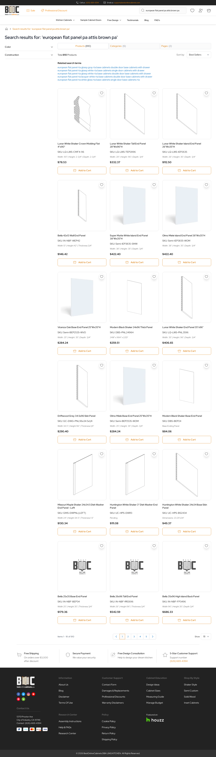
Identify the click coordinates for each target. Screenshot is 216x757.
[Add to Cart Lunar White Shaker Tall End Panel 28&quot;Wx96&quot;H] (134, 170)
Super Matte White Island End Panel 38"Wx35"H (129, 237)
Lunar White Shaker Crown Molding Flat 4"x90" (79, 145)
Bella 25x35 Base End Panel (72, 596)
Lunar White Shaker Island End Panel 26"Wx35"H (181, 145)
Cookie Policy (109, 721)
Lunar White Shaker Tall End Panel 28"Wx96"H (128, 145)
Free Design (112, 20)
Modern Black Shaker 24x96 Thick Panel (131, 327)
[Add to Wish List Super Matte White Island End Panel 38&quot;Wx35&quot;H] (154, 185)
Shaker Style (190, 684)
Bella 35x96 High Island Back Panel (180, 596)
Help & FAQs (65, 727)
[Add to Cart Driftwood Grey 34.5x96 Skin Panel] (82, 439)
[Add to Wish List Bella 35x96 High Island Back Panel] (206, 546)
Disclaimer (64, 696)
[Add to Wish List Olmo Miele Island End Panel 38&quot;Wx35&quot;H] (206, 185)
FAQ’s (157, 20)
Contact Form (109, 684)
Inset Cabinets (191, 702)
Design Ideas (152, 684)
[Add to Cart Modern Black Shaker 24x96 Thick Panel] (134, 351)
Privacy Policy (109, 727)
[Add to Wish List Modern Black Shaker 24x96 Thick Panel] (154, 277)
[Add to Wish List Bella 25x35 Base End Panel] (102, 546)
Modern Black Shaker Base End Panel (182, 415)
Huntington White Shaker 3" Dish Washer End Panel (134, 506)
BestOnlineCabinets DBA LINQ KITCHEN (102, 753)
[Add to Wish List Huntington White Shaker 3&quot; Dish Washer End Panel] (154, 454)
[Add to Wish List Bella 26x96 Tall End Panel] (154, 546)
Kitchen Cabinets (64, 20)
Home (6, 28)
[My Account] (200, 10)
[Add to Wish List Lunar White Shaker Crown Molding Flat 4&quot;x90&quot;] (102, 93)
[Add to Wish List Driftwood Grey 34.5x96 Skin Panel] (102, 365)
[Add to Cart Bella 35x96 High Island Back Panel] (186, 620)
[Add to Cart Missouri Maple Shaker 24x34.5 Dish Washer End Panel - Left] (82, 531)
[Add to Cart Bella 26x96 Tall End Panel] (134, 620)
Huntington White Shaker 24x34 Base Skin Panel (184, 506)
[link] (116, 636)
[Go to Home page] (12, 10)
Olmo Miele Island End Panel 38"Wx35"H (183, 235)
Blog (146, 20)
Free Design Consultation (131, 653)
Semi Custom (191, 690)
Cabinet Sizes (153, 690)
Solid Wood (189, 696)
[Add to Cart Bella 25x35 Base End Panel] (82, 620)
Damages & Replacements (115, 690)
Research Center (67, 733)
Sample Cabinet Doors (90, 20)
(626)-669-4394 (33, 723)
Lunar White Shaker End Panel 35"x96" (182, 327)
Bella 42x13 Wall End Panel (71, 235)
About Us (63, 684)
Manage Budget (154, 702)
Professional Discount (54, 10)
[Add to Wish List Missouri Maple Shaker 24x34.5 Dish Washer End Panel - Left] (102, 454)
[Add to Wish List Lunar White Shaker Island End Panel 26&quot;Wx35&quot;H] (206, 93)
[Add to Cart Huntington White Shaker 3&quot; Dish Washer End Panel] (134, 531)
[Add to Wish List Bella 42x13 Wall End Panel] (102, 185)
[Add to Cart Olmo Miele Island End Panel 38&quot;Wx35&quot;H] (186, 262)
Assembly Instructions (70, 721)
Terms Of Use (66, 702)
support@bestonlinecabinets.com (127, 2)
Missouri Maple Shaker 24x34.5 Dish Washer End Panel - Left (81, 506)
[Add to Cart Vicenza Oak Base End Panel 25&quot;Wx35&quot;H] (82, 351)
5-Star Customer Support (183, 653)
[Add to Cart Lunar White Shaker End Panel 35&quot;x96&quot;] (186, 351)
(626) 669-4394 (92, 2)
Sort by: (194, 55)
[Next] (152, 636)
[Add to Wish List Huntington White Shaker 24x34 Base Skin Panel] (206, 454)
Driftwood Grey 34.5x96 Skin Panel (76, 415)
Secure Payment (81, 653)
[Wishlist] (192, 10)
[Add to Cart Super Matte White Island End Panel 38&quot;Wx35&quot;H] (134, 262)
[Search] (143, 10)
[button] (29, 47)
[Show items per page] (206, 636)
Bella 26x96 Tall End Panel (123, 596)
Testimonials (132, 20)
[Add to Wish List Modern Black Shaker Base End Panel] (206, 365)
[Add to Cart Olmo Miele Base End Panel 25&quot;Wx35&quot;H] (134, 439)
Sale (31, 10)
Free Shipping (31, 653)
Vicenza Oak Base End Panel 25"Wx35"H (79, 327)
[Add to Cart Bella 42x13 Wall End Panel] (82, 262)
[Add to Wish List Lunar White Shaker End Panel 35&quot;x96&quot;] (206, 277)
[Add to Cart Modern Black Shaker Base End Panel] (186, 439)
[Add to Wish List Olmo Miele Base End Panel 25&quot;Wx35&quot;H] (154, 365)
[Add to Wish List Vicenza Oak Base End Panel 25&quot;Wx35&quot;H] (102, 277)
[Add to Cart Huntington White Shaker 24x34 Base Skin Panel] (186, 531)
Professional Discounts (113, 696)
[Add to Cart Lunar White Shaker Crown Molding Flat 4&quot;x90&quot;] (82, 170)
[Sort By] (199, 55)
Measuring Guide (155, 696)
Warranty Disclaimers (113, 702)
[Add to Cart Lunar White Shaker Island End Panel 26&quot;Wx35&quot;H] (186, 170)
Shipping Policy (109, 739)
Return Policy (108, 733)
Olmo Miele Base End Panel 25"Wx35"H (131, 415)
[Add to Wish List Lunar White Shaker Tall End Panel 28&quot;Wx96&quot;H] (154, 93)
